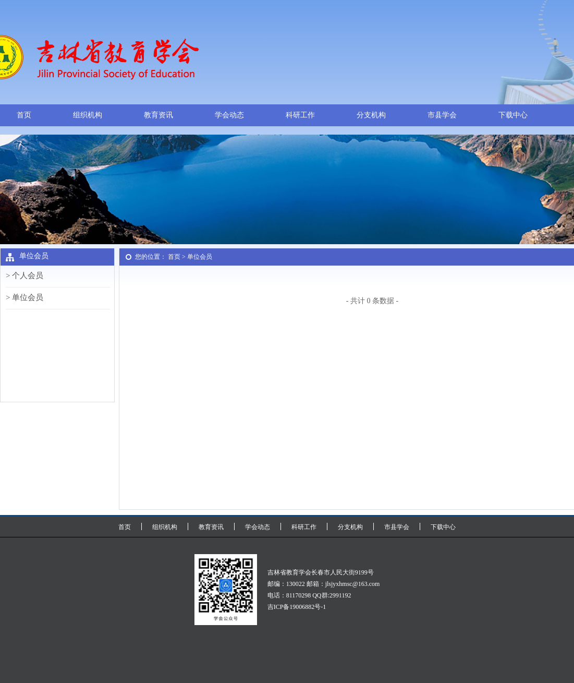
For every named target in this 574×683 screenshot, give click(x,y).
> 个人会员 (24, 275)
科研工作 (300, 115)
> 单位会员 (24, 297)
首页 (24, 115)
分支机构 (371, 115)
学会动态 (229, 115)
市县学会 (442, 115)
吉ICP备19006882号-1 (296, 606)
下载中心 (513, 115)
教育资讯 (158, 115)
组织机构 (87, 115)
